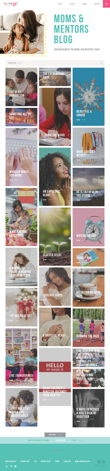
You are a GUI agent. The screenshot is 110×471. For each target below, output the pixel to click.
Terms (57, 461)
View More (52, 435)
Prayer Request (10, 461)
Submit (74, 440)
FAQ (35, 461)
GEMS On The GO (11, 4)
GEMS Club (67, 461)
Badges (84, 4)
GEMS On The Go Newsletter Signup (38, 440)
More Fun (97, 4)
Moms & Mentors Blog (82, 461)
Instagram (98, 461)
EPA (15, 466)
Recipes (72, 4)
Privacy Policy (46, 461)
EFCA (11, 466)
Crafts (60, 4)
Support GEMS (25, 461)
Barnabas (6, 466)
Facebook (103, 461)
